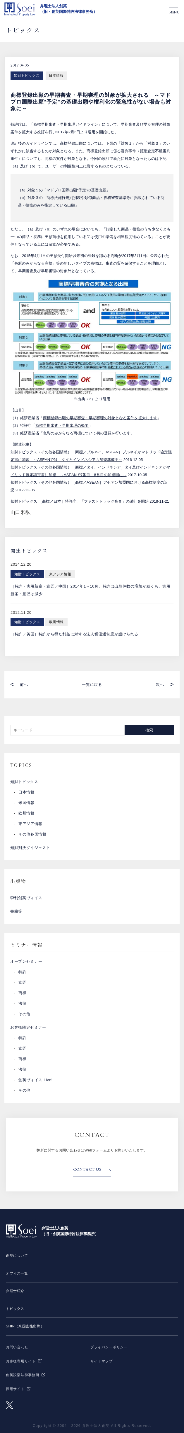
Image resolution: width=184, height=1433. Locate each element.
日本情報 (56, 76)
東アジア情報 (30, 824)
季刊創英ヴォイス (26, 898)
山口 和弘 (20, 512)
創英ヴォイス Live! (35, 1080)
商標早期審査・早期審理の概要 (62, 425)
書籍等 (16, 911)
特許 (22, 972)
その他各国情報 (32, 834)
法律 (22, 1003)
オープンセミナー (26, 961)
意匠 (22, 982)
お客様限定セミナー (28, 1027)
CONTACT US (87, 1169)
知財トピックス (26, 76)
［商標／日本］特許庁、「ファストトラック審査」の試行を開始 (93, 501)
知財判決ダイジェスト (30, 847)
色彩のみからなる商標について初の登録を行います (86, 433)
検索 (149, 730)
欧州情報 (26, 813)
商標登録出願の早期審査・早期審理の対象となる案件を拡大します (100, 418)
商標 (22, 993)
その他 (24, 1014)
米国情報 (26, 803)
